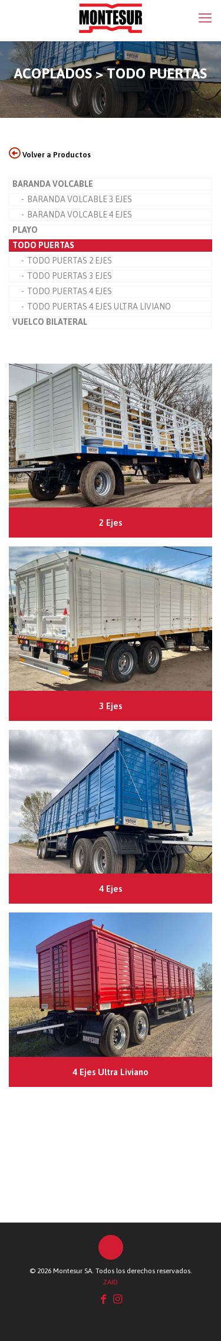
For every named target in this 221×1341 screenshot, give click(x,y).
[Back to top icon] (110, 1247)
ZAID (110, 1282)
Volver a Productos (50, 154)
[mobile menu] (205, 18)
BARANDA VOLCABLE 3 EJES (79, 199)
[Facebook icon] (103, 1299)
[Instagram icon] (118, 1299)
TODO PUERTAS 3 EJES (69, 276)
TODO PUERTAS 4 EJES (69, 291)
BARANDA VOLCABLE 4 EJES (79, 214)
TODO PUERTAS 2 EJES (69, 260)
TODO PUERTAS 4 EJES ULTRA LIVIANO (99, 306)
